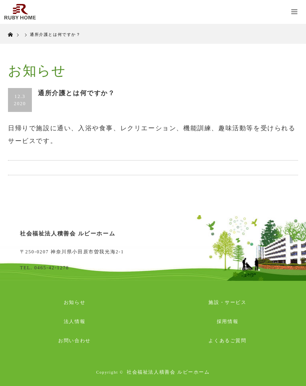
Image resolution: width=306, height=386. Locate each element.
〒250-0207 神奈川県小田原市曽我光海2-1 (72, 252)
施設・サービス (227, 302)
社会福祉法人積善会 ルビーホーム (168, 372)
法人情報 (74, 321)
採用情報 (227, 321)
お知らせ (74, 302)
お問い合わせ (74, 340)
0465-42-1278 (51, 267)
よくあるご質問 (227, 340)
